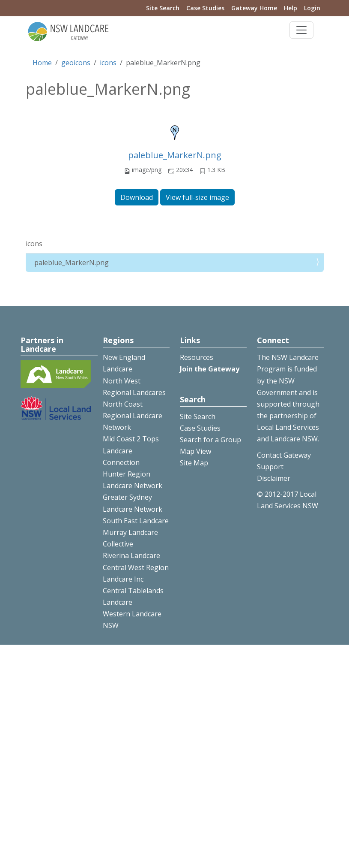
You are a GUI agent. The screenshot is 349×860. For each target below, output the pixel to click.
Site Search (162, 8)
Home (42, 62)
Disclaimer (273, 478)
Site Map (194, 463)
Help (290, 8)
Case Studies (205, 8)
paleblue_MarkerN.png (174, 155)
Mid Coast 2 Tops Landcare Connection (131, 450)
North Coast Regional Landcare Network (132, 415)
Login (312, 8)
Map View (195, 451)
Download (136, 197)
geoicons (75, 62)
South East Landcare (136, 520)
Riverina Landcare (131, 555)
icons (108, 62)
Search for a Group (210, 439)
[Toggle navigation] (301, 30)
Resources (196, 357)
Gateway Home (254, 8)
